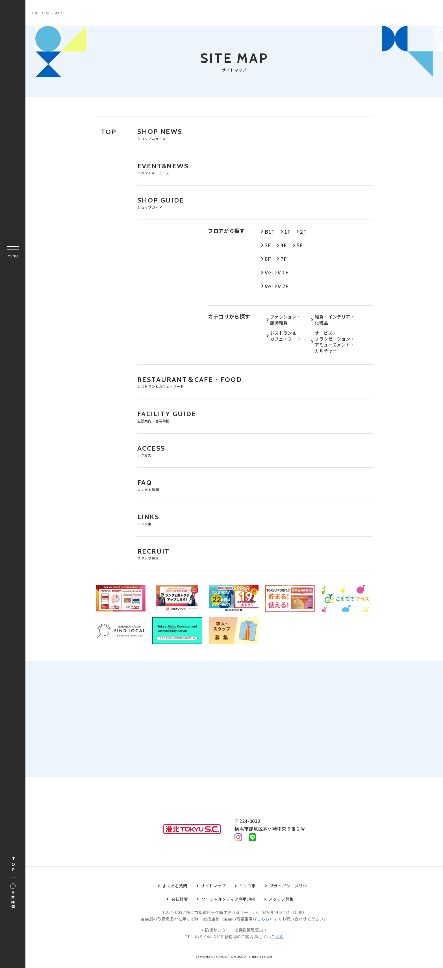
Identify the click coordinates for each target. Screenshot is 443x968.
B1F (270, 232)
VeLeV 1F (277, 273)
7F (284, 259)
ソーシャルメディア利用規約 (228, 902)
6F (268, 259)
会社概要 (179, 902)
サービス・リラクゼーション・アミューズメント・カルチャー (335, 343)
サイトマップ (213, 889)
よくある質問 (174, 889)
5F (300, 246)
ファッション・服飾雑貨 (285, 321)
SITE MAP (54, 12)
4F (284, 246)
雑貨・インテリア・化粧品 (335, 321)
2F (303, 232)
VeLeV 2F (277, 287)
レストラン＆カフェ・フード (285, 337)
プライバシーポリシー (290, 889)
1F (287, 232)
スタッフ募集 (281, 902)
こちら (263, 922)
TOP (13, 864)
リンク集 (247, 889)
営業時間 (12, 896)
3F (268, 246)
